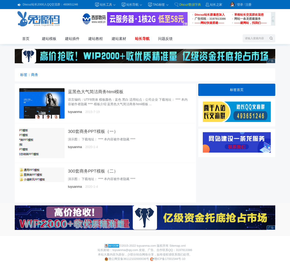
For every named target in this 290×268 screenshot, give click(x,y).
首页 (25, 39)
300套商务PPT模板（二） (93, 171)
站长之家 (216, 4)
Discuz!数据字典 (190, 4)
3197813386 (184, 250)
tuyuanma (75, 112)
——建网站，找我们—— (250, 22)
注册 (248, 4)
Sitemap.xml (177, 245)
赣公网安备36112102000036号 (127, 259)
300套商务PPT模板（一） (93, 131)
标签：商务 (29, 75)
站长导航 (134, 5)
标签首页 (237, 90)
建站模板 (49, 39)
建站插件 (72, 39)
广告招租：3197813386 (210, 18)
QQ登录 (232, 4)
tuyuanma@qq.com (125, 250)
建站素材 (119, 39)
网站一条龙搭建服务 (247, 18)
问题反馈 (165, 39)
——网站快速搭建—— (209, 22)
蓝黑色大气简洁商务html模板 (95, 91)
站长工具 (108, 5)
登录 (240, 4)
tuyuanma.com (146, 245)
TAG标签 (161, 5)
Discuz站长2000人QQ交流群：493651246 (50, 4)
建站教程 (95, 39)
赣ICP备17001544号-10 (167, 259)
